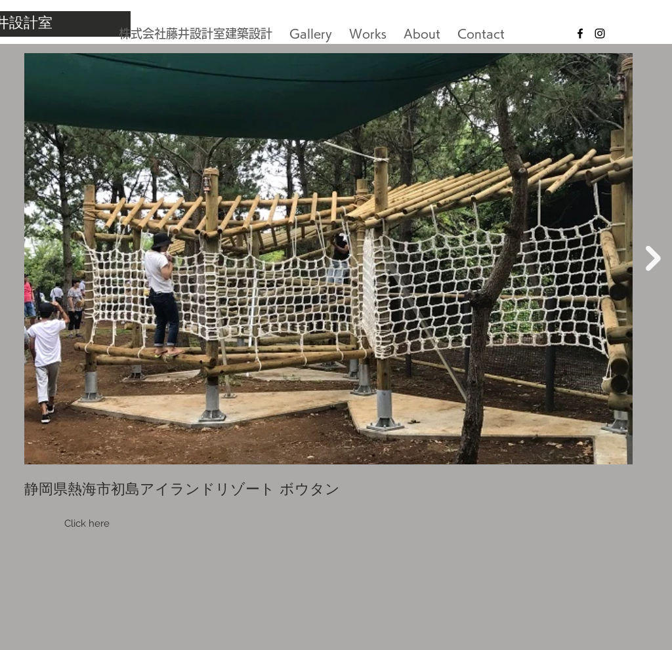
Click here (87, 523)
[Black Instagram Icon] (599, 33)
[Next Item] (653, 259)
